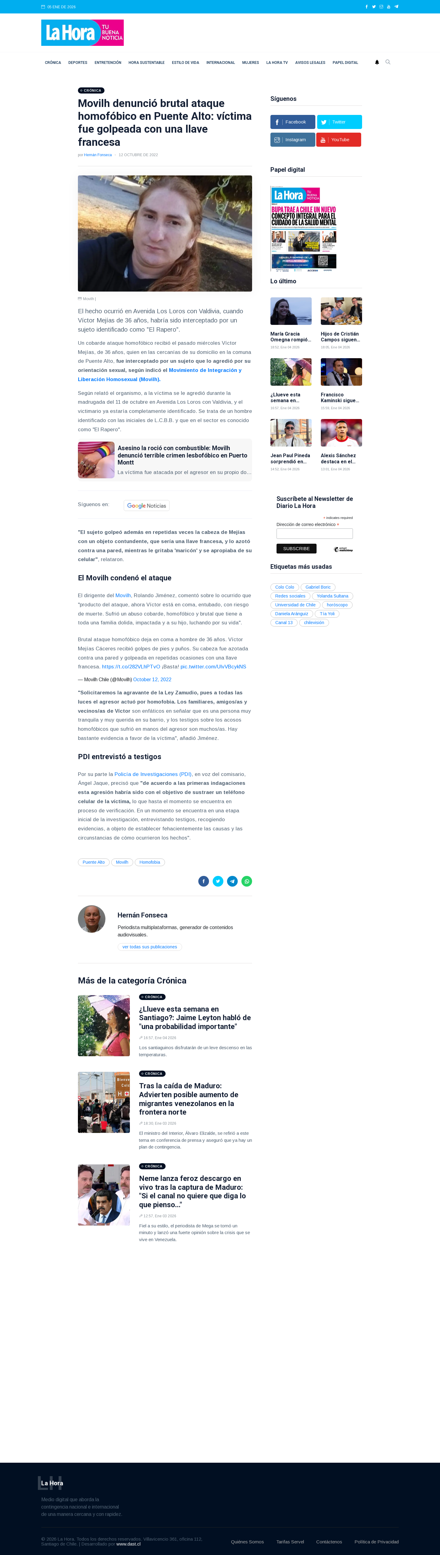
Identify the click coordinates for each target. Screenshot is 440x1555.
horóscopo (337, 603)
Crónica (53, 63)
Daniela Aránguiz (291, 612)
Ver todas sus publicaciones (150, 946)
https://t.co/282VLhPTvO (131, 667)
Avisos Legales (310, 63)
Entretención (108, 63)
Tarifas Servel (290, 1541)
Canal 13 (284, 621)
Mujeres (250, 63)
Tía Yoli (327, 612)
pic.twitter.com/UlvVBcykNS (213, 667)
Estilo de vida (185, 63)
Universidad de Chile (295, 603)
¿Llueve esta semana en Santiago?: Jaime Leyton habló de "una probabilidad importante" (195, 1018)
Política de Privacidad (376, 1541)
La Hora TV (277, 63)
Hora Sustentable (147, 63)
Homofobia (150, 862)
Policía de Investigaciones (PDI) (153, 774)
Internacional (221, 63)
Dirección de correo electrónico (308, 523)
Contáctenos (329, 1541)
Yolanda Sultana (332, 594)
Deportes (77, 63)
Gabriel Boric (318, 585)
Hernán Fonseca (98, 155)
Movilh (123, 595)
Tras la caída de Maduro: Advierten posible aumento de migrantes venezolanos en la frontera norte (188, 1099)
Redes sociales (290, 594)
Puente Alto (94, 862)
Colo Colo (284, 585)
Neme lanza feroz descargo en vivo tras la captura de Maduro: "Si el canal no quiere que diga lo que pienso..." (192, 1191)
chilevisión (314, 621)
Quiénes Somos (247, 1541)
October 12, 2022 (152, 679)
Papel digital (345, 63)
